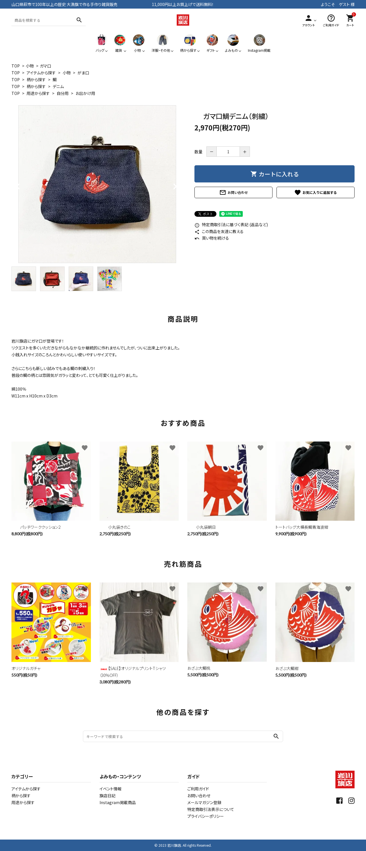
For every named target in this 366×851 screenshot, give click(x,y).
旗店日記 (108, 795)
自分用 (63, 93)
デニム (58, 86)
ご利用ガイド (198, 789)
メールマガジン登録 (204, 802)
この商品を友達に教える (219, 231)
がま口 (83, 72)
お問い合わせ (233, 192)
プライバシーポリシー (205, 816)
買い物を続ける (211, 238)
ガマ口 (45, 66)
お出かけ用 (85, 93)
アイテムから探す (41, 72)
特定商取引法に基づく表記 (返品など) (231, 224)
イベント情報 (111, 789)
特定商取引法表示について (210, 809)
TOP (15, 66)
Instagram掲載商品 (118, 802)
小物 (30, 66)
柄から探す (36, 79)
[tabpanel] (97, 184)
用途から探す (38, 93)
